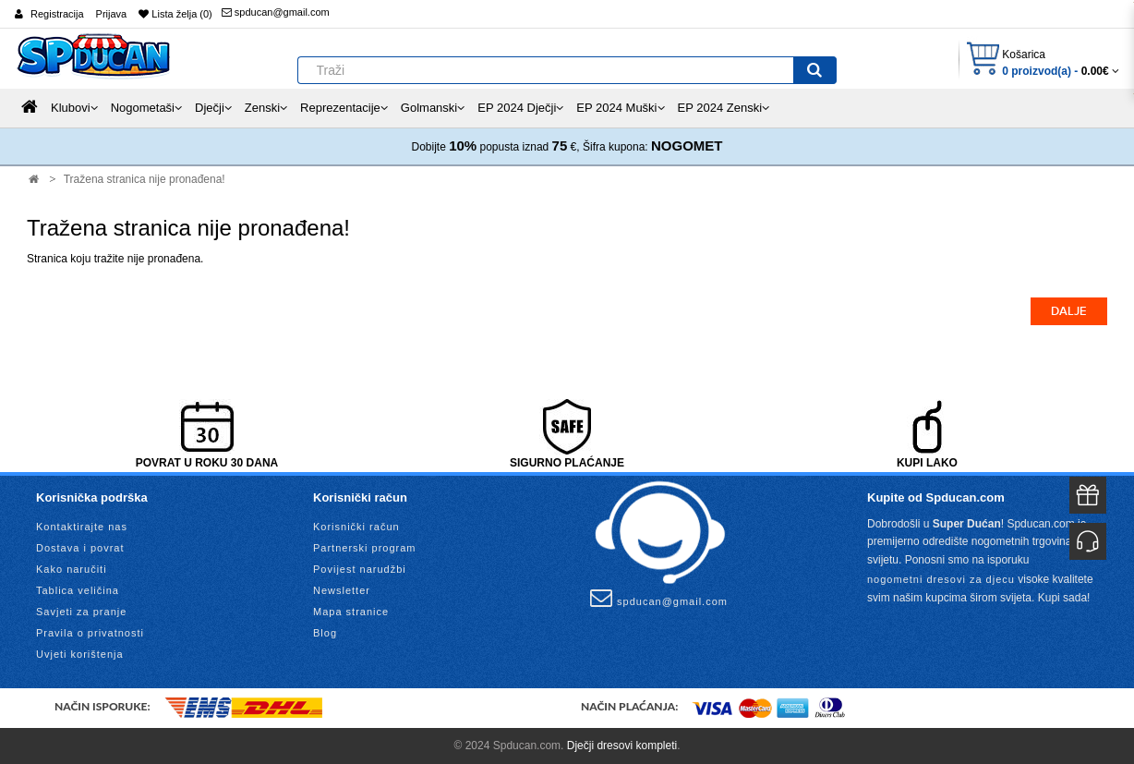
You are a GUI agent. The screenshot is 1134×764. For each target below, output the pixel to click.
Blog (325, 632)
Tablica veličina (77, 590)
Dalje (1069, 311)
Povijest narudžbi (359, 569)
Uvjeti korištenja (80, 654)
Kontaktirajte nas (81, 526)
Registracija (56, 13)
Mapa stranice (351, 611)
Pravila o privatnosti (90, 632)
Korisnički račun (356, 526)
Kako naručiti (71, 569)
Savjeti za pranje (81, 611)
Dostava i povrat (80, 547)
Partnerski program (364, 547)
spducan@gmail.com (276, 12)
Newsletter (341, 590)
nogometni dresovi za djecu (941, 579)
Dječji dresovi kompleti (622, 745)
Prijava (111, 13)
